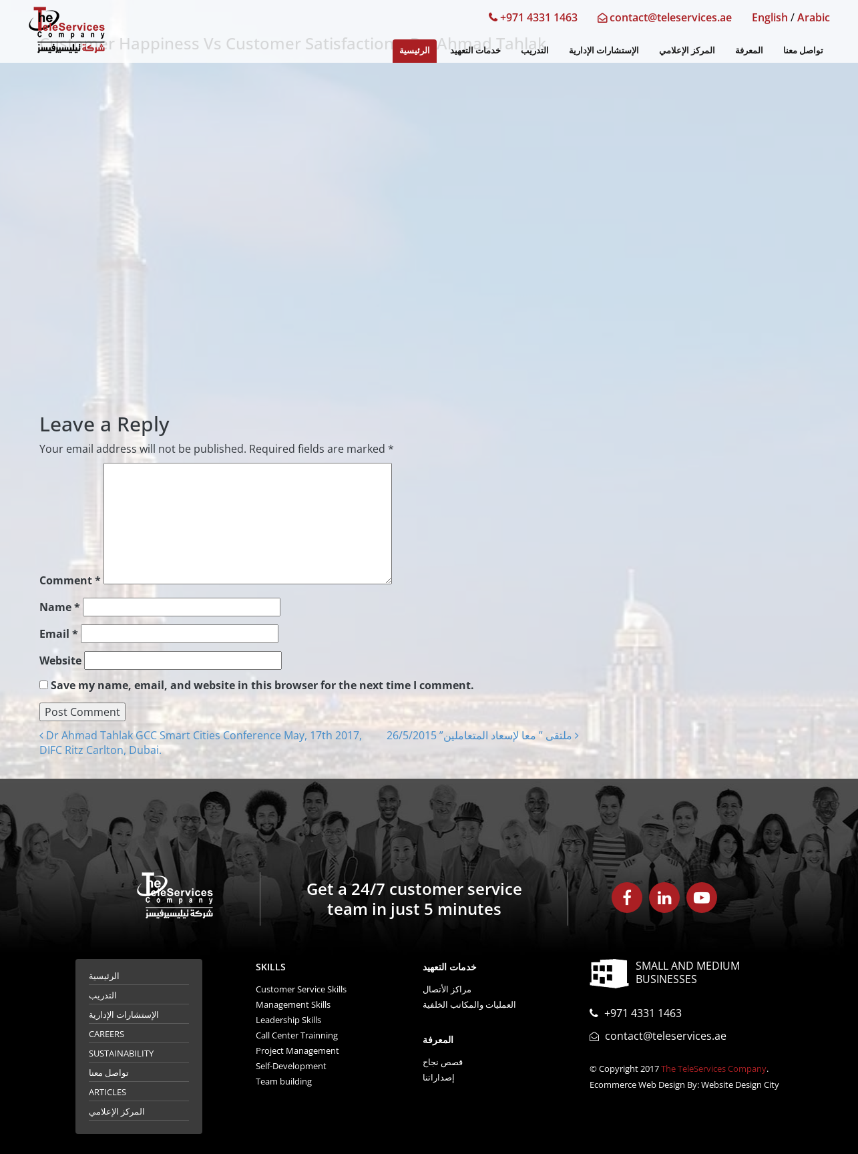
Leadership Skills (288, 1020)
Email (58, 633)
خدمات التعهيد (475, 50)
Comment (70, 580)
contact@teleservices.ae (665, 17)
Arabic (813, 17)
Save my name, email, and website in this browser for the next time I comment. (262, 685)
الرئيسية (414, 50)
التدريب (535, 50)
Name (59, 607)
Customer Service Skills (301, 989)
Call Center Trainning (297, 1035)
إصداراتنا (439, 1077)
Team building (284, 1081)
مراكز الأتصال (447, 989)
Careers (106, 1034)
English (770, 17)
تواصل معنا (803, 50)
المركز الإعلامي (687, 50)
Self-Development (291, 1066)
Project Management (297, 1050)
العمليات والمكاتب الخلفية (469, 1004)
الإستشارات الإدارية (604, 50)
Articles (107, 1092)
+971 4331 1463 (533, 17)
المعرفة (749, 50)
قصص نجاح (443, 1062)
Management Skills (293, 1004)
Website (60, 660)
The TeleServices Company (714, 1069)
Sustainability (121, 1053)
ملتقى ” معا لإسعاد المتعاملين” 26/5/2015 (483, 735)
